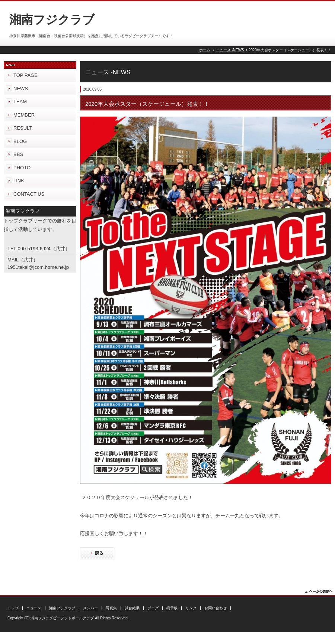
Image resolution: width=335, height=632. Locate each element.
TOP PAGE (25, 75)
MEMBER (24, 115)
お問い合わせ (215, 608)
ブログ (153, 608)
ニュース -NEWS (230, 50)
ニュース (33, 608)
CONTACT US (28, 194)
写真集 (111, 608)
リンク (191, 608)
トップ (13, 608)
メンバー (90, 608)
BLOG (20, 141)
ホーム (204, 50)
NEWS (20, 88)
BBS (18, 154)
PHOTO (22, 167)
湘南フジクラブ (62, 608)
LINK (18, 180)
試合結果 (132, 608)
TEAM (20, 101)
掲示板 (172, 608)
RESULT (22, 128)
